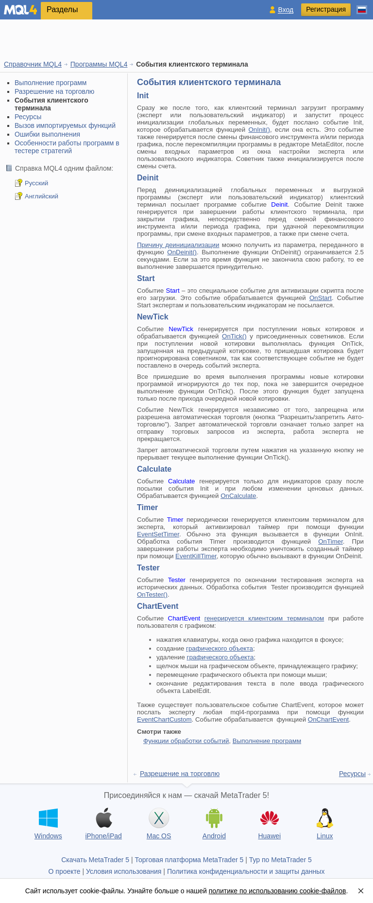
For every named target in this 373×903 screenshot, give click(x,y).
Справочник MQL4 (33, 64)
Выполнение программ (50, 83)
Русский (36, 183)
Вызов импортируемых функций (65, 125)
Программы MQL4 (99, 64)
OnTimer (330, 541)
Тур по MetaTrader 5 (280, 860)
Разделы (62, 9)
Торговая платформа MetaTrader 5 (189, 860)
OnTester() (152, 594)
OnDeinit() (182, 252)
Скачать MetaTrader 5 (95, 860)
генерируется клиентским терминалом (264, 618)
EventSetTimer (158, 534)
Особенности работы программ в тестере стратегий (67, 147)
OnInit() (259, 129)
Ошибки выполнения (47, 134)
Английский (41, 196)
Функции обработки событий (186, 740)
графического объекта (219, 648)
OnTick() (234, 336)
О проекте (65, 871)
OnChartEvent (328, 719)
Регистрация (326, 9)
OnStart (320, 297)
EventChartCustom (164, 719)
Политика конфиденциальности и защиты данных (246, 871)
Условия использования (123, 871)
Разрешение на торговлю (54, 91)
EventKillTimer (196, 556)
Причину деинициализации (178, 244)
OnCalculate (238, 495)
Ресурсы (28, 117)
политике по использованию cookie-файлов (277, 891)
